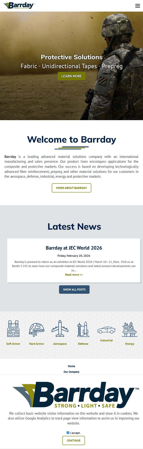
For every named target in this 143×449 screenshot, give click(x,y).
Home (71, 366)
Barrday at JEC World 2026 (74, 248)
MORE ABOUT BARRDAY (71, 188)
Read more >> (74, 274)
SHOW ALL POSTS (74, 289)
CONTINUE (73, 440)
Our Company (71, 372)
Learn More (71, 76)
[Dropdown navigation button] (137, 5)
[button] (135, 66)
